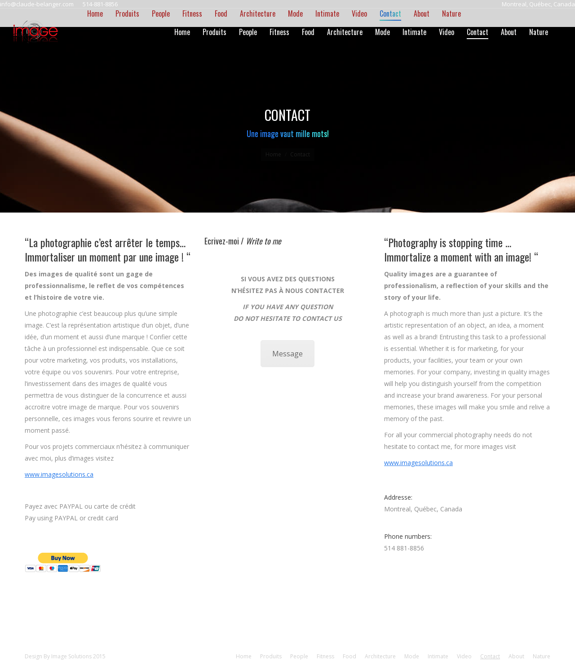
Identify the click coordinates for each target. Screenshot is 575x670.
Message (287, 354)
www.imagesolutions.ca (59, 474)
